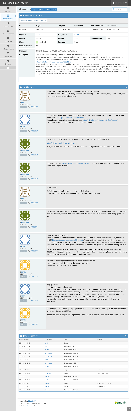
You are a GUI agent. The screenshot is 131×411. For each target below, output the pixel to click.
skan (23, 102)
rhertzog (48, 370)
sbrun (76, 34)
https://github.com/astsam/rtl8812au (70, 117)
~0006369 (34, 179)
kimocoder (25, 150)
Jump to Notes (26, 20)
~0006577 (34, 324)
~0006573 (34, 300)
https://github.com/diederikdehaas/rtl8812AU (53, 62)
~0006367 (34, 131)
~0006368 (34, 155)
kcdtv (38, 34)
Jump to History (40, 20)
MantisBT (31, 401)
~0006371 (34, 227)
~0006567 (34, 276)
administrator (29, 406)
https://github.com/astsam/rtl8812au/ (76, 163)
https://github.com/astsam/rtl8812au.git (67, 240)
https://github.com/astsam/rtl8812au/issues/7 (100, 120)
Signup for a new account (47, 9)
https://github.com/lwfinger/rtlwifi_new (62, 143)
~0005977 (34, 107)
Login (34, 9)
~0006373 (34, 251)
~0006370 (34, 203)
